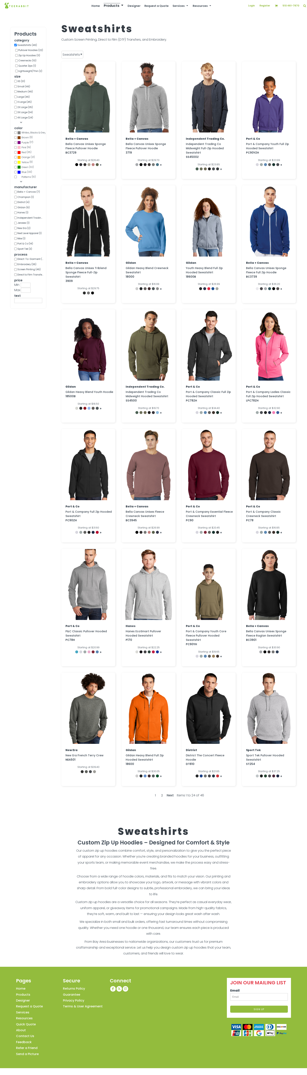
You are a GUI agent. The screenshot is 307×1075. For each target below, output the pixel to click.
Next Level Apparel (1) (29, 233)
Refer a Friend (27, 1048)
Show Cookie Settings (153, 1072)
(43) (24, 172)
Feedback (24, 1042)
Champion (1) (25, 197)
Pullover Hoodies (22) (30, 50)
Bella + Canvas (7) (28, 191)
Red (23, 152)
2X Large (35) (25, 107)
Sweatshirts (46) (27, 45)
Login (251, 5)
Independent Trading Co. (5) (31, 217)
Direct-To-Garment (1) (30, 259)
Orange (25, 157)
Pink (23, 147)
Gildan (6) (23, 207)
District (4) (23, 202)
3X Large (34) (25, 112)
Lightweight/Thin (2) (30, 71)
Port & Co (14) (25, 243)
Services (22, 1012)
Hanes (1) (22, 212)
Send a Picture (27, 1054)
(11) (25, 137)
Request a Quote (29, 1006)
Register (265, 5)
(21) (26, 157)
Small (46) (23, 86)
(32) (25, 167)
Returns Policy (74, 988)
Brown (25, 137)
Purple (25, 142)
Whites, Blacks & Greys (34, 132)
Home (20, 988)
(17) (25, 142)
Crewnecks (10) (27, 60)
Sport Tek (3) (24, 248)
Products (23, 994)
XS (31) (21, 81)
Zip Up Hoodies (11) (29, 55)
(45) (31, 132)
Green (24, 167)
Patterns (26, 177)
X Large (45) (24, 102)
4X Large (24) (25, 117)
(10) (26, 177)
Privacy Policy (73, 1000)
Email (235, 990)
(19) (24, 147)
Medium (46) (25, 91)
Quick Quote (26, 1024)
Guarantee (71, 994)
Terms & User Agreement (83, 1006)
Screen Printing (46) (29, 269)
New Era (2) (23, 228)
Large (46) (23, 96)
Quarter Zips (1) (27, 65)
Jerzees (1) (23, 222)
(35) (24, 152)
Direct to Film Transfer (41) (31, 274)
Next (170, 795)
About (21, 1030)
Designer (23, 1000)
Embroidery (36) (26, 264)
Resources (24, 1018)
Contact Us (25, 1036)
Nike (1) (21, 238)
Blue (24, 172)
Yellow (25, 162)
